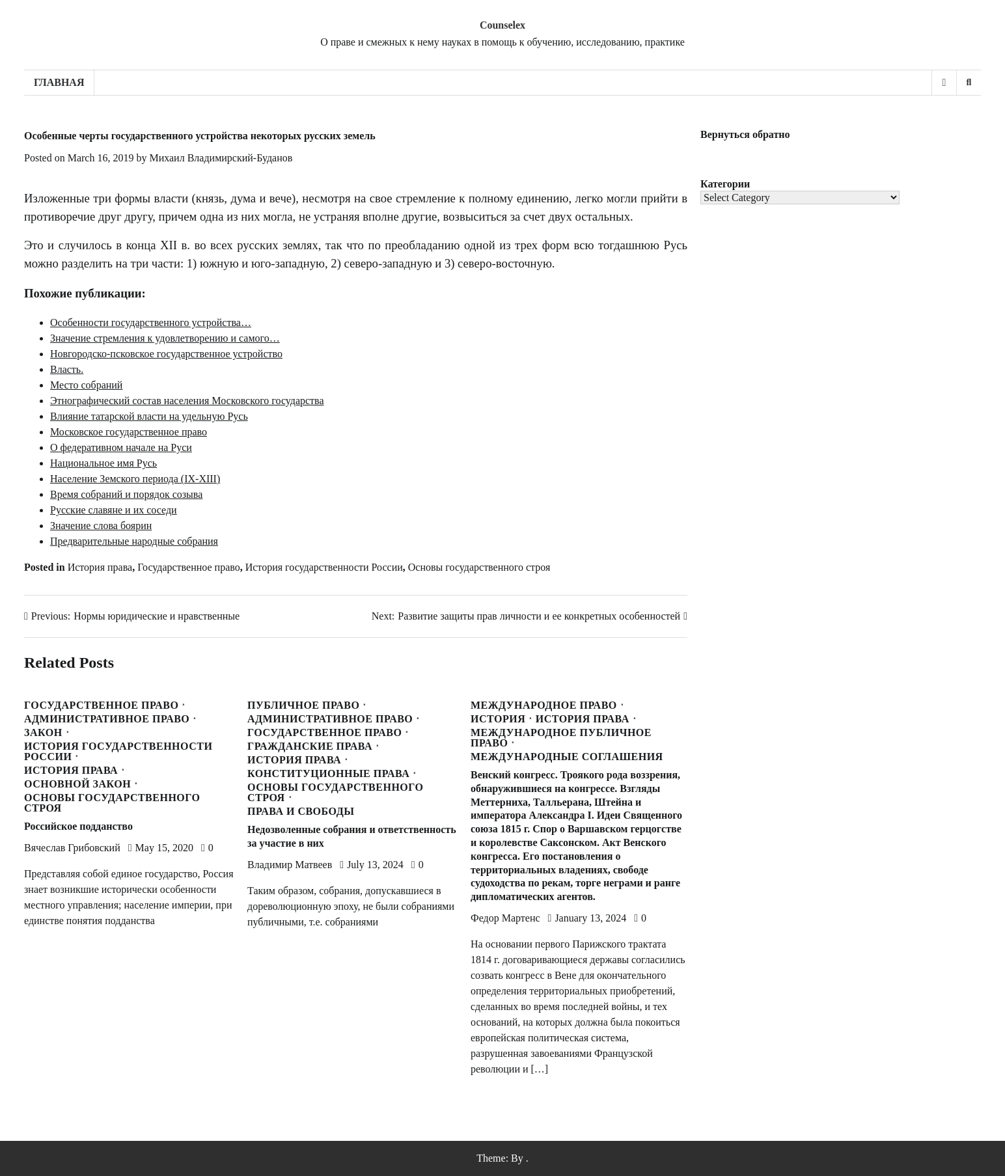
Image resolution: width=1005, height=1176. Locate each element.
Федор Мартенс (505, 917)
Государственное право (188, 567)
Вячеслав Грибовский (72, 847)
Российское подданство (78, 826)
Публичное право (303, 705)
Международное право (544, 705)
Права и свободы (300, 811)
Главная (59, 82)
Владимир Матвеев (289, 864)
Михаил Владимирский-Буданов (220, 157)
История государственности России (324, 567)
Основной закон (77, 784)
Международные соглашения (567, 757)
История (498, 719)
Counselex (502, 25)
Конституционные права (328, 774)
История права (100, 567)
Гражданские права (309, 746)
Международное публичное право (561, 738)
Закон (43, 733)
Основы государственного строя (479, 567)
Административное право (106, 719)
